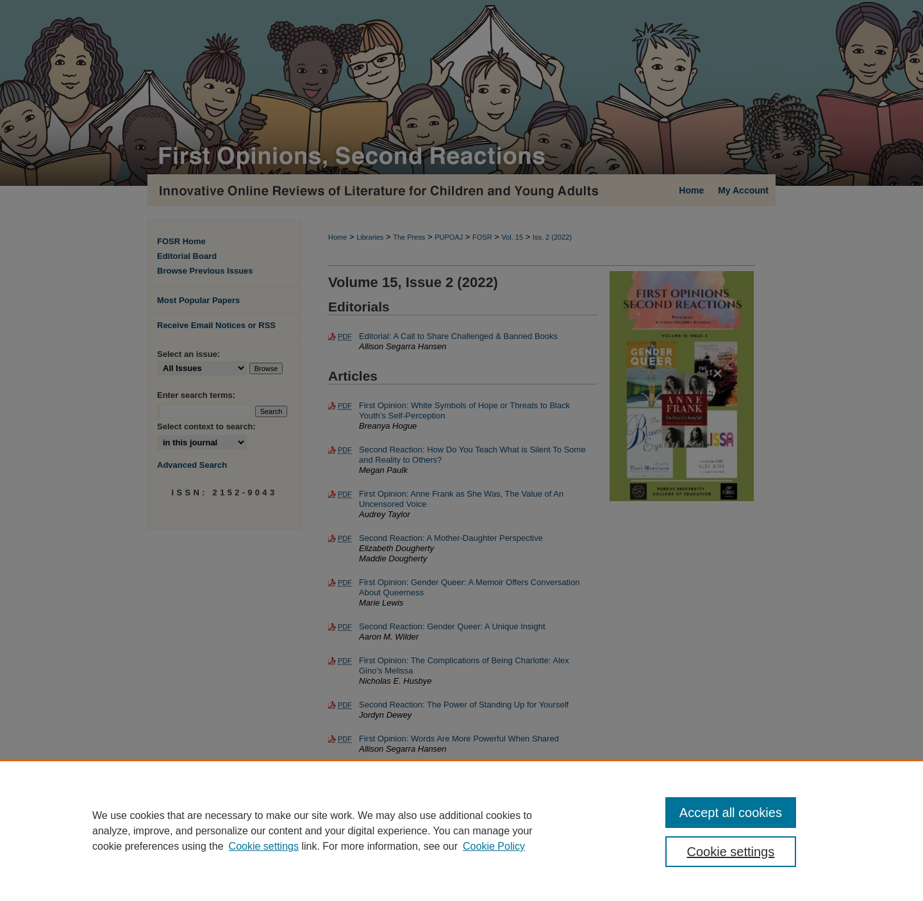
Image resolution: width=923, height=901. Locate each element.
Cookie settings (264, 846)
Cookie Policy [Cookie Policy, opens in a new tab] (494, 846)
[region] (461, 830)
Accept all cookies (730, 813)
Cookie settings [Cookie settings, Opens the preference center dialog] (731, 852)
